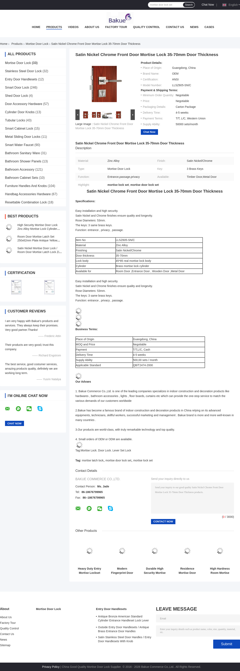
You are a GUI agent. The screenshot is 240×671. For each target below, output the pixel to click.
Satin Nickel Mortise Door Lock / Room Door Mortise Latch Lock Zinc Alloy (39, 252)
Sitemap (5, 645)
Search (189, 4)
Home (36, 27)
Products (54, 27)
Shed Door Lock (16, 95)
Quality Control (146, 27)
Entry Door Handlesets (21, 79)
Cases (209, 27)
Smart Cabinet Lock (19, 128)
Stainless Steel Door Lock (23, 71)
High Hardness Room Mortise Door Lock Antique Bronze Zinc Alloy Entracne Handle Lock (220, 571)
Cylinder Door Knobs (20, 112)
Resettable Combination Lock (26, 202)
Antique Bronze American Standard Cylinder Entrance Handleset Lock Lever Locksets (123, 619)
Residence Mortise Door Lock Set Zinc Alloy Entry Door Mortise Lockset (187, 571)
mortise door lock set (118, 460)
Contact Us (175, 27)
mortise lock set (143, 460)
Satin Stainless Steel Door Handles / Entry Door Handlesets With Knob (124, 639)
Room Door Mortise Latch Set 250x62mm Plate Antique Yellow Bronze (37, 240)
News (194, 27)
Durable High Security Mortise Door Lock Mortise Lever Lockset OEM (155, 571)
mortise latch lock (92, 460)
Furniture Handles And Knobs (26, 186)
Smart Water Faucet (19, 145)
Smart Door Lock (17, 87)
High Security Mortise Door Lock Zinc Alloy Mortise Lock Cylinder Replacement (37, 228)
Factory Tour (116, 27)
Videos (73, 27)
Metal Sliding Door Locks (22, 136)
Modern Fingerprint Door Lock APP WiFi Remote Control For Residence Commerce (122, 571)
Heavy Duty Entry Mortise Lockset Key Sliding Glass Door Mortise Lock (89, 571)
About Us (92, 27)
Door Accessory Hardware (23, 104)
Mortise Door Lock (37, 43)
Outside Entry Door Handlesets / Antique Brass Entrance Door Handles (123, 629)
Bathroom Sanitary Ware (22, 153)
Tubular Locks (15, 120)
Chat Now (208, 4)
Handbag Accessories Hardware (28, 194)
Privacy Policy (50, 666)
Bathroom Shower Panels (23, 161)
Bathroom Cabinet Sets (21, 177)
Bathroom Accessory (19, 169)
